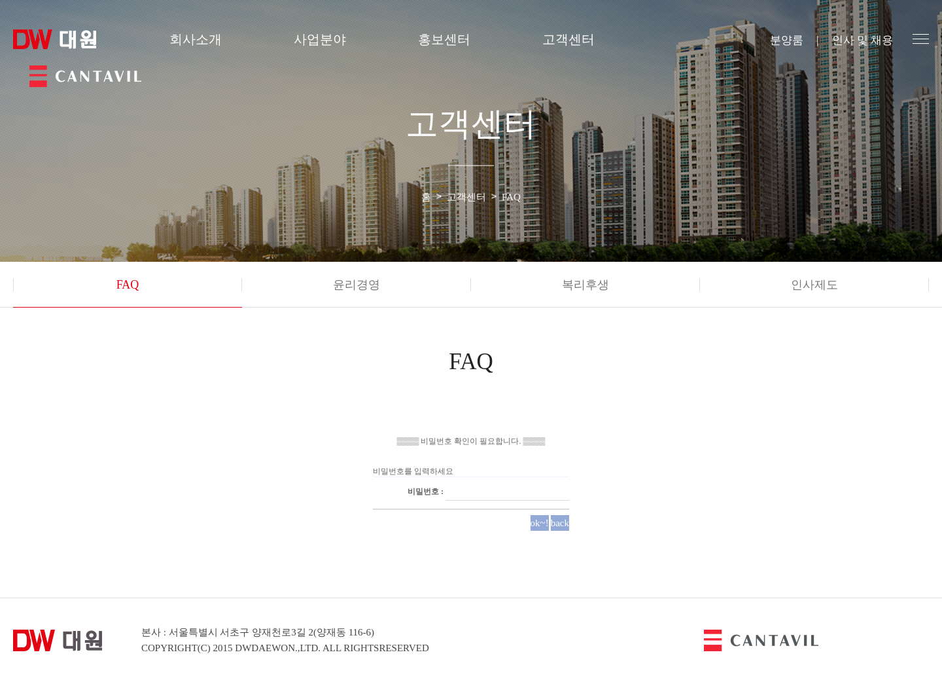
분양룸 (786, 40)
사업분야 (320, 39)
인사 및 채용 (863, 40)
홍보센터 (444, 39)
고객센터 (568, 39)
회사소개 (195, 39)
